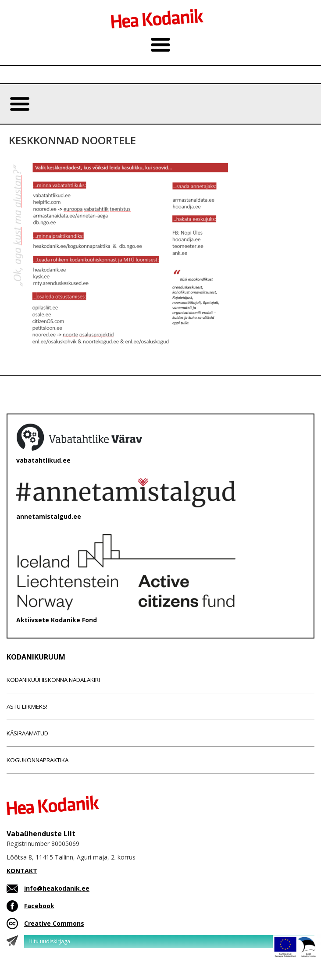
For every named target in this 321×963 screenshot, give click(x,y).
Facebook (39, 906)
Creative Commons (54, 923)
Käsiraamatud (27, 733)
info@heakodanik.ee (56, 888)
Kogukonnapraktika (37, 760)
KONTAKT (22, 871)
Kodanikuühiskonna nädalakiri (53, 680)
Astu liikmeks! (27, 706)
